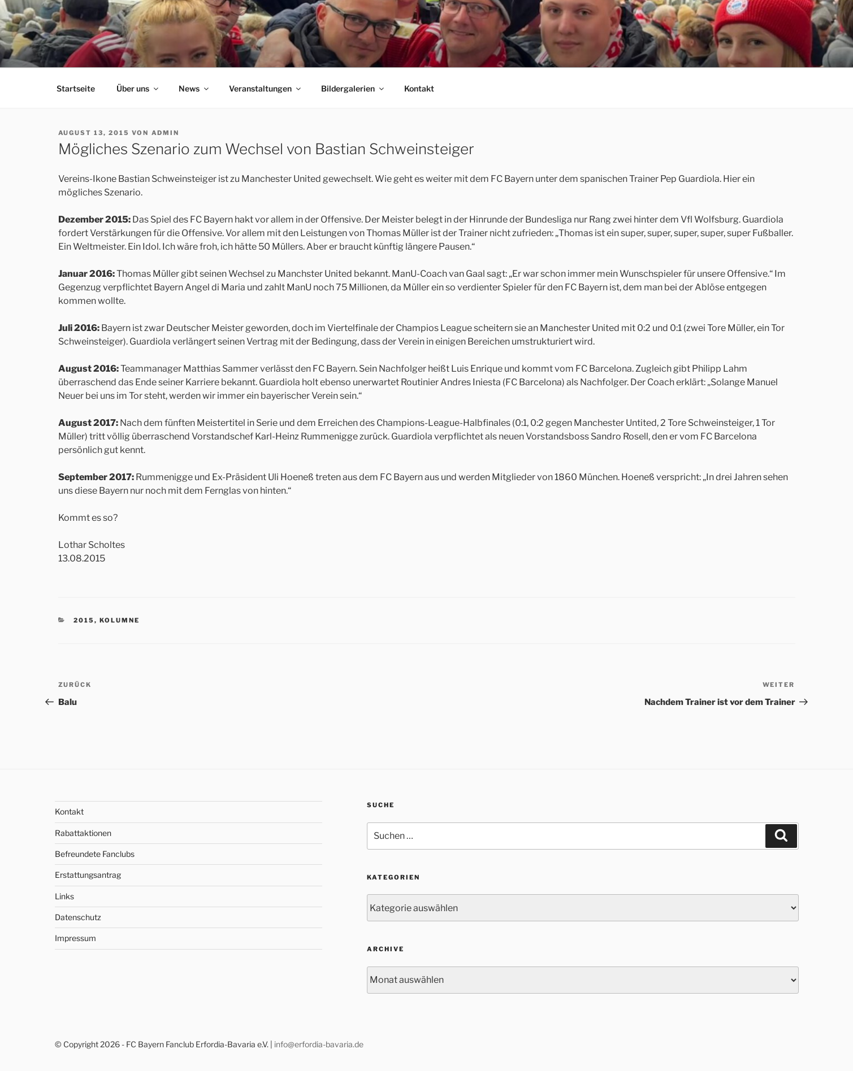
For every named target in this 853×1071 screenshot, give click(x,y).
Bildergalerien (353, 88)
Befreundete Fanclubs (95, 854)
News (194, 88)
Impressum (75, 938)
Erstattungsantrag (88, 875)
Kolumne (119, 620)
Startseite (76, 88)
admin (165, 133)
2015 (83, 620)
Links (64, 896)
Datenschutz (78, 917)
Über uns (138, 88)
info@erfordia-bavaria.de (318, 1044)
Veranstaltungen (265, 88)
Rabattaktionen (83, 833)
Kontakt (419, 88)
